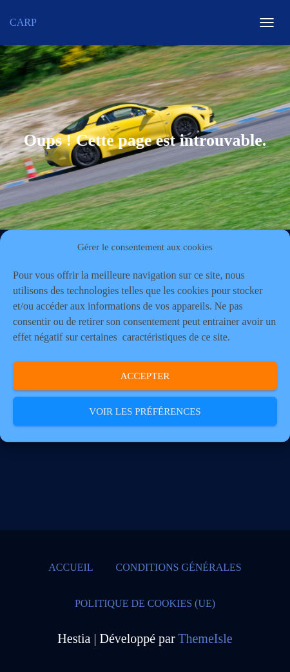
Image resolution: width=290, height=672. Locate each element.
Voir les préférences (144, 411)
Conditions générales (179, 567)
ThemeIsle (205, 638)
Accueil (70, 567)
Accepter (145, 376)
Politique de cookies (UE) (145, 603)
